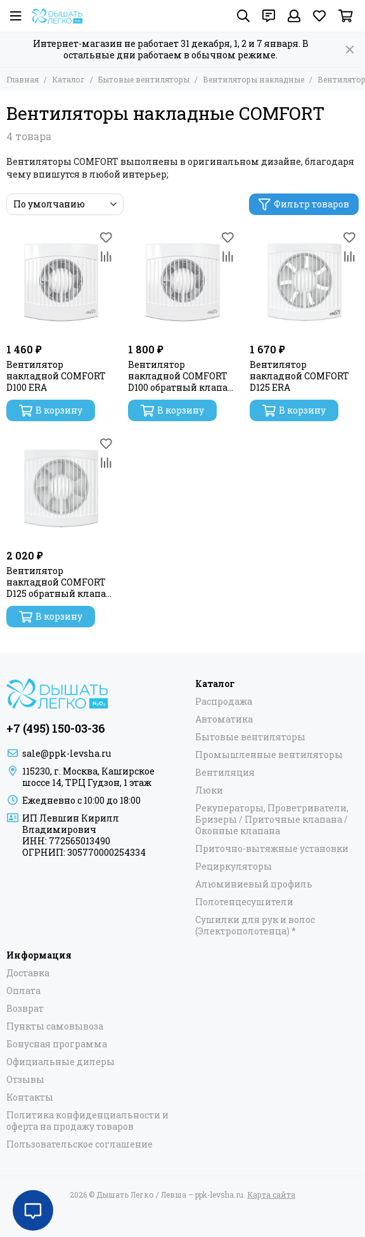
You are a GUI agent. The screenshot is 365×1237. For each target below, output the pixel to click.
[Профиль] (294, 16)
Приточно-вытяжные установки (272, 848)
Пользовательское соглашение (79, 1144)
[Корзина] (345, 16)
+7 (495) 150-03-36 (55, 728)
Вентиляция (225, 772)
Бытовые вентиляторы (143, 79)
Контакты (29, 1097)
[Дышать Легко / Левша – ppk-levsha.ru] (57, 15)
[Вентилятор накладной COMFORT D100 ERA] (60, 282)
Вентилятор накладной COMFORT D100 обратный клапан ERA (181, 376)
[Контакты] (268, 16)
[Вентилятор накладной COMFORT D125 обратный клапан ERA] (60, 488)
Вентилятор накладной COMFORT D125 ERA (299, 376)
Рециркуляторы (233, 866)
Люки (209, 790)
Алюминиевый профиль (253, 884)
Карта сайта (271, 1194)
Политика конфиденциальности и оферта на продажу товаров (87, 1120)
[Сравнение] (105, 256)
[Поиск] (243, 16)
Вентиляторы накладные (253, 79)
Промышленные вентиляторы (269, 755)
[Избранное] (319, 16)
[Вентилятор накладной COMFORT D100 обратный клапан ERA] (182, 282)
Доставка (27, 973)
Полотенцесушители (244, 902)
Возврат (25, 1008)
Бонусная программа (56, 1044)
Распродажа (223, 701)
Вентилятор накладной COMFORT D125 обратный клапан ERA (59, 582)
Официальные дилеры (60, 1062)
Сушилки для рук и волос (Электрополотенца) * (255, 925)
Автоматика (224, 719)
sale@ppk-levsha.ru (66, 753)
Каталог (68, 79)
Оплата (23, 991)
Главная (22, 79)
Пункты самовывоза (54, 1026)
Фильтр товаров (304, 204)
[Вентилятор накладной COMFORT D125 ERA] (304, 282)
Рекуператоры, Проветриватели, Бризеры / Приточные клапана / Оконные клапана (272, 819)
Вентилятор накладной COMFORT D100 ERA (56, 376)
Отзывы (25, 1079)
